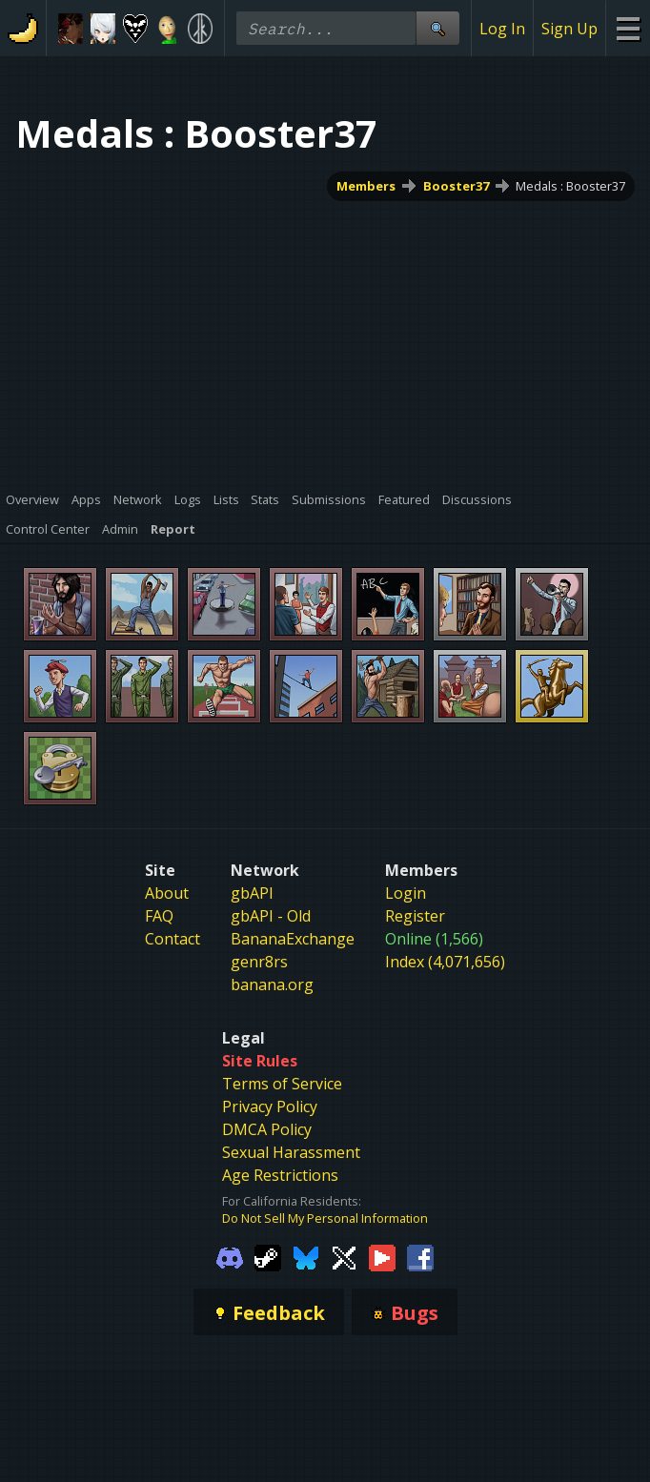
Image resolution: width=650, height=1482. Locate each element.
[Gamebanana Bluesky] (306, 1256)
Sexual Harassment (291, 1152)
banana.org (272, 984)
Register (415, 915)
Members (366, 185)
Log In (502, 28)
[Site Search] (437, 28)
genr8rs (259, 961)
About (167, 893)
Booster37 (456, 185)
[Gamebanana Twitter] (344, 1256)
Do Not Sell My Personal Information (325, 1218)
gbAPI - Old (271, 915)
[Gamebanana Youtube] (382, 1256)
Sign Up (569, 28)
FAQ (159, 915)
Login (405, 893)
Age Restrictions (280, 1175)
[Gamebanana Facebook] (420, 1256)
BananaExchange (293, 938)
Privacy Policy (269, 1106)
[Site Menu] (627, 28)
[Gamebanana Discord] (229, 1256)
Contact (172, 938)
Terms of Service (282, 1083)
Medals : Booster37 (570, 185)
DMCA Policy (267, 1129)
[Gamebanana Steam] (268, 1256)
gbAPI (252, 893)
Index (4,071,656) (445, 961)
